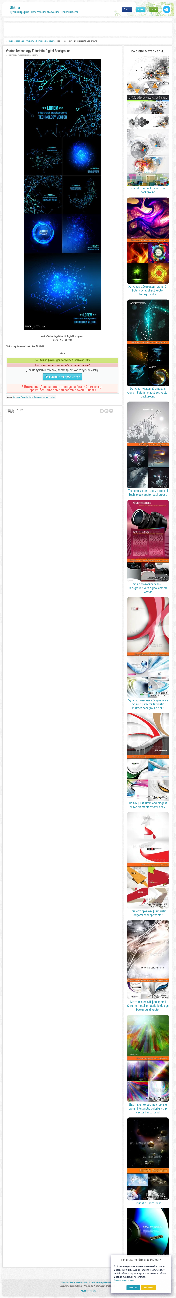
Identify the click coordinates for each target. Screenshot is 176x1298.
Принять (133, 1287)
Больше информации (124, 1280)
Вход (154, 9)
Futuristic (24, 397)
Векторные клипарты (28, 55)
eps (44, 397)
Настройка (148, 1287)
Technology (17, 397)
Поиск (127, 9)
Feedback (91, 1291)
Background (38, 397)
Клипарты (13, 55)
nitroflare (52, 397)
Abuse (83, 1291)
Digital (31, 397)
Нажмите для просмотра (62, 377)
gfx (47, 397)
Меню (140, 9)
